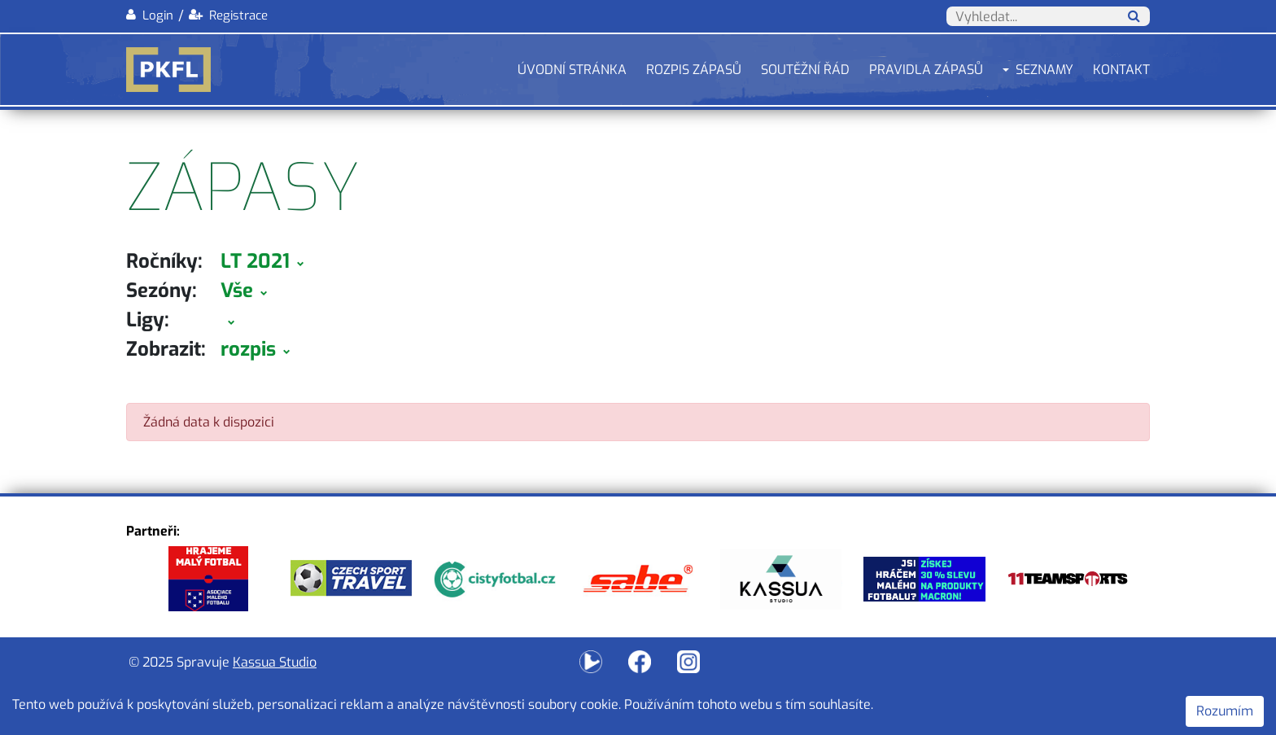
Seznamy (1044, 69)
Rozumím (1224, 711)
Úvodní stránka (572, 69)
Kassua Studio (275, 662)
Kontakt (1121, 69)
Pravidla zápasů (926, 69)
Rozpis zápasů (693, 69)
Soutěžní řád (805, 69)
